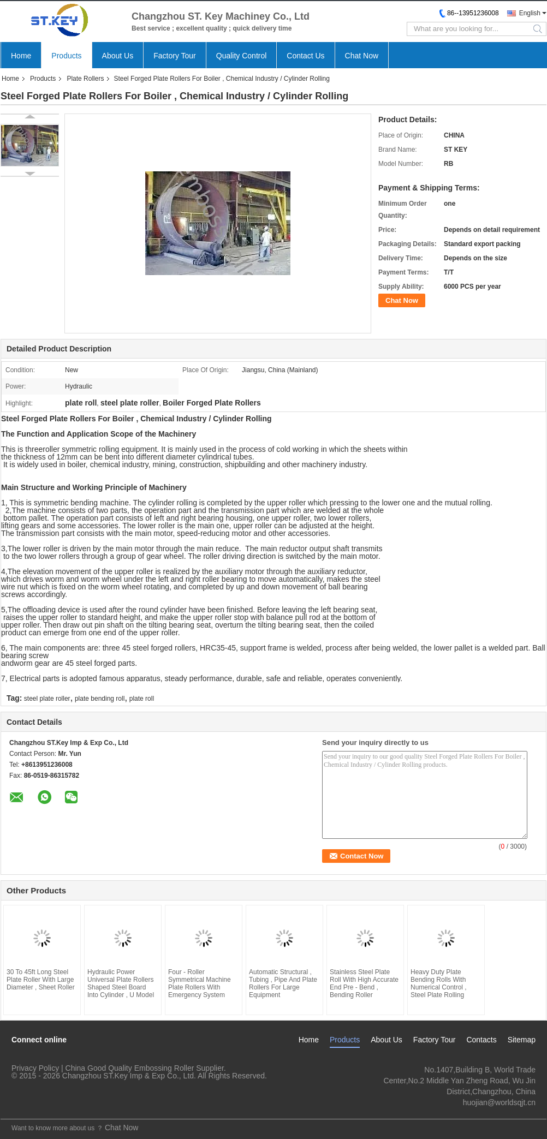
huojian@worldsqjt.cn (499, 1102)
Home (21, 55)
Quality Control (241, 55)
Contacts (481, 1039)
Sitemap (522, 1039)
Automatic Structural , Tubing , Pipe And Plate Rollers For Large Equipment (283, 983)
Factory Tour (174, 55)
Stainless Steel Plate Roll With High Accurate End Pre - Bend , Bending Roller (364, 983)
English (529, 13)
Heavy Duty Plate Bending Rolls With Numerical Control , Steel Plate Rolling (439, 983)
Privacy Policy (35, 1068)
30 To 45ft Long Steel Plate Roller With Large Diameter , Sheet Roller (41, 979)
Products (66, 55)
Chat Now (361, 55)
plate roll (141, 698)
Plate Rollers (85, 78)
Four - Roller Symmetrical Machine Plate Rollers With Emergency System (199, 983)
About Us (118, 55)
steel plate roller (47, 698)
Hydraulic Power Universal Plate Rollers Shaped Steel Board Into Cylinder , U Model (120, 983)
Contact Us (305, 55)
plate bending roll (99, 698)
